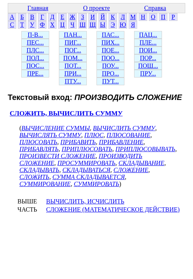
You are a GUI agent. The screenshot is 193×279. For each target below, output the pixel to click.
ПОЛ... (35, 58)
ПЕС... (35, 42)
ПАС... (110, 34)
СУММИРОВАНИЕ (45, 184)
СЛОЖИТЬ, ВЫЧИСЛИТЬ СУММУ (66, 113)
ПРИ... (72, 73)
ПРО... (110, 73)
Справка (155, 8)
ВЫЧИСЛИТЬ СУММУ (124, 128)
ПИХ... (111, 42)
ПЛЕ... (148, 42)
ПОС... (35, 65)
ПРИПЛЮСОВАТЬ (87, 149)
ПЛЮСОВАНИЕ (128, 135)
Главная (38, 8)
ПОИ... (148, 50)
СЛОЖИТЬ (34, 177)
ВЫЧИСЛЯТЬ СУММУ (50, 135)
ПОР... (148, 58)
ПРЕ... (35, 73)
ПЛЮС (94, 135)
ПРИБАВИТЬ (78, 142)
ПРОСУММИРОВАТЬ (86, 163)
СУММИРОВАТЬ (96, 184)
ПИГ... (73, 42)
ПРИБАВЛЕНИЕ (121, 142)
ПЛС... (35, 50)
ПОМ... (72, 58)
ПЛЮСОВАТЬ (38, 142)
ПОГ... (73, 50)
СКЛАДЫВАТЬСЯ (86, 170)
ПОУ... (110, 65)
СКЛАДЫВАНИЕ (141, 163)
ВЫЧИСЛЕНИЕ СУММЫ (55, 128)
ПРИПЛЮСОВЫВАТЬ (145, 149)
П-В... (35, 34)
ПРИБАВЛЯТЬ (39, 149)
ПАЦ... (148, 34)
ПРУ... (148, 73)
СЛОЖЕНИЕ (131, 170)
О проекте (96, 8)
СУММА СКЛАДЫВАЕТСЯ (88, 177)
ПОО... (111, 58)
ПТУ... (73, 81)
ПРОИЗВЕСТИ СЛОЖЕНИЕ (57, 156)
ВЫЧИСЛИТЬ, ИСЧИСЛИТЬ (85, 201)
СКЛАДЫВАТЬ (39, 170)
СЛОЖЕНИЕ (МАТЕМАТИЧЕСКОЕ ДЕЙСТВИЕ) (113, 209)
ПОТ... (72, 65)
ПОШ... (148, 65)
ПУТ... (110, 81)
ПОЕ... (110, 50)
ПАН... (73, 34)
